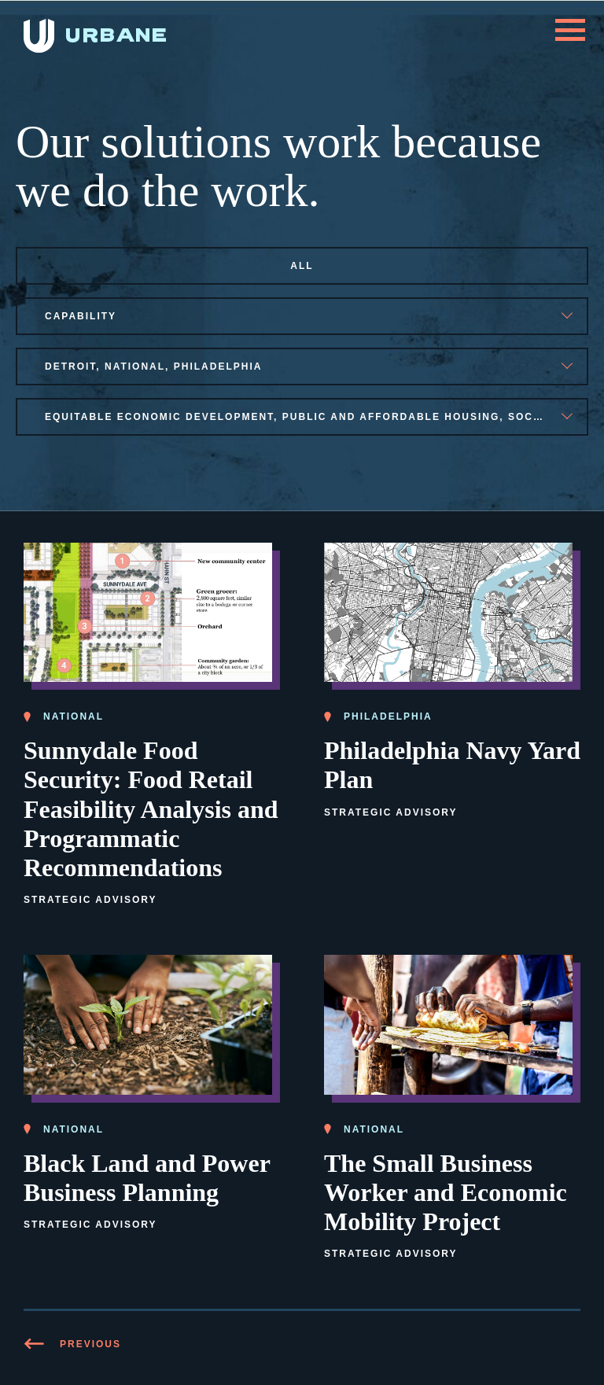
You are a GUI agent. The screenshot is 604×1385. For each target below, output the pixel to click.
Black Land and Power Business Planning (147, 1177)
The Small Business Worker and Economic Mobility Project (445, 1192)
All (301, 265)
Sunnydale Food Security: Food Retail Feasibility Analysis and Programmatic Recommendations (151, 808)
